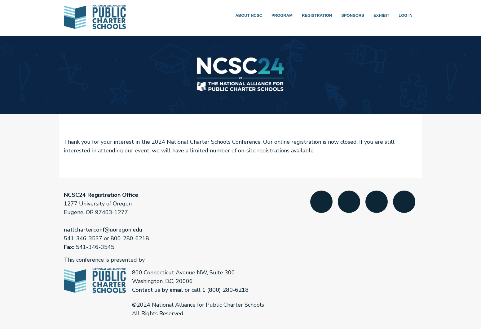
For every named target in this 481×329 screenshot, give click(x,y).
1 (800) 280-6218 (225, 290)
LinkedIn (376, 204)
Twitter (349, 204)
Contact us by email (157, 290)
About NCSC (248, 15)
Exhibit (381, 15)
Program (282, 15)
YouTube (404, 204)
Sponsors (352, 15)
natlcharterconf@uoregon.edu (103, 229)
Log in (406, 15)
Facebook (321, 204)
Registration (317, 15)
